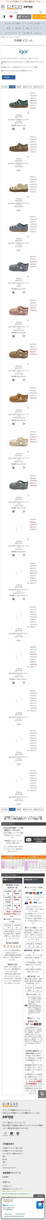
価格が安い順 (27, 87)
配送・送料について (9, 1192)
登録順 (18, 87)
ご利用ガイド (6, 1186)
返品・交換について (9, 1197)
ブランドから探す (13, 23)
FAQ (3, 1200)
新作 (8, 28)
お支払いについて (8, 1194)
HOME (3, 37)
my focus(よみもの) (8, 1168)
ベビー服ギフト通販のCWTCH (12, 1154)
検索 (40, 12)
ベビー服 (25, 33)
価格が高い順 (38, 87)
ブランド (9, 37)
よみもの (37, 33)
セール (36, 28)
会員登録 (5, 1177)
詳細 (34, 890)
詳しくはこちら (14, 938)
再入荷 (17, 28)
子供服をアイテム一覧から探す (12, 1151)
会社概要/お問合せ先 (13, 1205)
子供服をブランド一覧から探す (12, 1148)
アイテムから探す (34, 23)
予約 (27, 28)
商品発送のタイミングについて (12, 1189)
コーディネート (11, 33)
